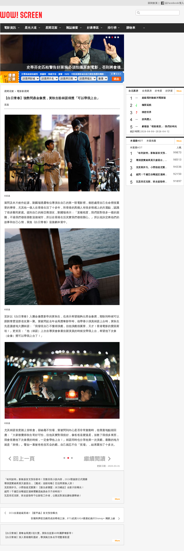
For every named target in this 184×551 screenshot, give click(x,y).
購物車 (130, 27)
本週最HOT (136, 140)
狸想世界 (146, 112)
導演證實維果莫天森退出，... (151, 160)
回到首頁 (152, 3)
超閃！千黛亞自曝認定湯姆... (151, 174)
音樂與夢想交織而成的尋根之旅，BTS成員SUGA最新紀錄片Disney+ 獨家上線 (73, 518)
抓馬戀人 (146, 119)
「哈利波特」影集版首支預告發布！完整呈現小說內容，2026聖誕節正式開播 (45, 479)
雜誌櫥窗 (72, 27)
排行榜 (112, 27)
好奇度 (158, 90)
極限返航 (146, 105)
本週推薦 (151, 140)
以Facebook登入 (172, 3)
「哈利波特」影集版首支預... (151, 153)
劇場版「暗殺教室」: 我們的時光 (159, 126)
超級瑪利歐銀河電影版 (154, 97)
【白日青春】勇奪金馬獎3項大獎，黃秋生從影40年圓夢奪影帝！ (39, 533)
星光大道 (31, 27)
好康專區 (93, 27)
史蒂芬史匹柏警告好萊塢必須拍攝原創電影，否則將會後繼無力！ (90, 67)
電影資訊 (10, 27)
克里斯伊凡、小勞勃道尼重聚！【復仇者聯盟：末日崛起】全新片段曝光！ (44, 487)
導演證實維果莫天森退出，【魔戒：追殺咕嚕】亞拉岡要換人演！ (39, 483)
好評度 (169, 90)
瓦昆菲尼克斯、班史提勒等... (151, 181)
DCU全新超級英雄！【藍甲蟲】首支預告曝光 (33, 513)
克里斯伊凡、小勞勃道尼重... (151, 167)
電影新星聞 (23, 91)
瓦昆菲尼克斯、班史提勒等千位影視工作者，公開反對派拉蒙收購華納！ (43, 495)
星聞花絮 (51, 27)
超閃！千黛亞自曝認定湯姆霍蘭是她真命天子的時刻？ (33, 491)
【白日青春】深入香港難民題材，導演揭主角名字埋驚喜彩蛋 (37, 537)
